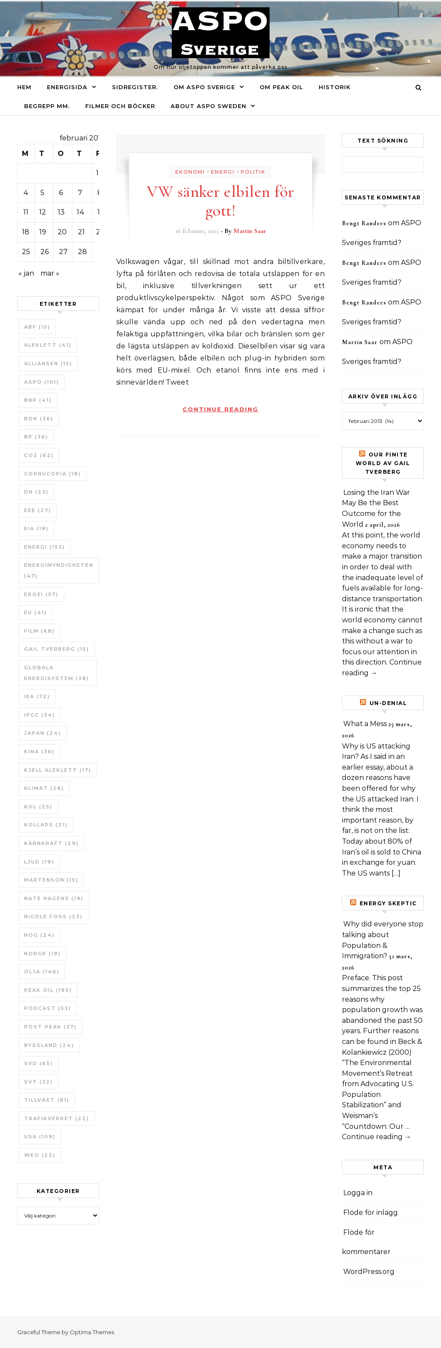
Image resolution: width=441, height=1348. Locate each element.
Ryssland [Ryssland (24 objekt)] (49, 1045)
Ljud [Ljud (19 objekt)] (39, 862)
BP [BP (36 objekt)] (36, 437)
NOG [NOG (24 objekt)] (39, 935)
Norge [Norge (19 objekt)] (42, 953)
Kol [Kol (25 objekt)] (38, 807)
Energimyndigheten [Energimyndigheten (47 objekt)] (58, 570)
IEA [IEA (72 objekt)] (37, 696)
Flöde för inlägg (370, 1212)
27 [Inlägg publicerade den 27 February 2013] (63, 252)
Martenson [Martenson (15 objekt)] (51, 880)
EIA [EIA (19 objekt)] (36, 528)
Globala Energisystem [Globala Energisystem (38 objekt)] (56, 673)
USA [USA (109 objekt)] (40, 1137)
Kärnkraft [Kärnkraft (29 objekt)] (51, 843)
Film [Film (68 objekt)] (39, 631)
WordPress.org (368, 1271)
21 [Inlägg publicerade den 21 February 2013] (81, 232)
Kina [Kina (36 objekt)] (39, 752)
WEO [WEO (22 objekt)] (40, 1155)
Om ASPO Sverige (204, 87)
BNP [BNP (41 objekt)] (38, 400)
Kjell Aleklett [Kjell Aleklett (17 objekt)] (57, 770)
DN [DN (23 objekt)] (36, 492)
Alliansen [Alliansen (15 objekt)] (48, 363)
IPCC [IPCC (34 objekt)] (39, 715)
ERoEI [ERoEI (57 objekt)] (41, 594)
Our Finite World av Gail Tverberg (383, 463)
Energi (223, 172)
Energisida (67, 87)
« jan (26, 273)
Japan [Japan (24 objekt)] (42, 733)
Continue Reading (220, 409)
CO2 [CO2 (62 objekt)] (39, 455)
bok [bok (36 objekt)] (38, 419)
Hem (24, 87)
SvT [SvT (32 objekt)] (38, 1082)
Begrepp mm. (47, 105)
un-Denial (388, 703)
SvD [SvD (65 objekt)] (38, 1063)
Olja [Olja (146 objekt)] (41, 972)
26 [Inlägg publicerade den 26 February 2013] (44, 252)
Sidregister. (135, 87)
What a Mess (365, 724)
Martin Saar (249, 231)
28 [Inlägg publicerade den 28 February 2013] (82, 252)
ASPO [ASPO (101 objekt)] (41, 382)
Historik (335, 87)
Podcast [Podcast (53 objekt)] (47, 1008)
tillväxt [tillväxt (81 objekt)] (46, 1100)
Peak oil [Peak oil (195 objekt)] (48, 990)
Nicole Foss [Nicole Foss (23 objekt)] (53, 916)
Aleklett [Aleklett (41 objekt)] (47, 345)
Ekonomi (190, 172)
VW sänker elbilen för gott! (220, 201)
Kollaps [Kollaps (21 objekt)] (46, 825)
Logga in (358, 1193)
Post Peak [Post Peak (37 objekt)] (50, 1027)
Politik (253, 172)
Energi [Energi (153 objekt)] (44, 547)
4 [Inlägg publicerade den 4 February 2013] (25, 193)
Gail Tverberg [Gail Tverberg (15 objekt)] (56, 649)
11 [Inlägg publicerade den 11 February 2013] (25, 212)
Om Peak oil (281, 87)
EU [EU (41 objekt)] (35, 612)
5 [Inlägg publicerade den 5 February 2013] (42, 193)
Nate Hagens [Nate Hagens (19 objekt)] (54, 898)
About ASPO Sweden (208, 105)
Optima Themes (92, 1332)
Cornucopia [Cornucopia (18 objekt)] (52, 474)
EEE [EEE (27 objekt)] (37, 510)
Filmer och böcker (120, 105)
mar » (49, 273)
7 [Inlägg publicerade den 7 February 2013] (80, 193)
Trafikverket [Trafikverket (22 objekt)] (56, 1118)
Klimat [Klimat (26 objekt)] (44, 788)
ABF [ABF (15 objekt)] (37, 327)
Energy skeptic (388, 903)
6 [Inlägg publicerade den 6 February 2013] (61, 193)
